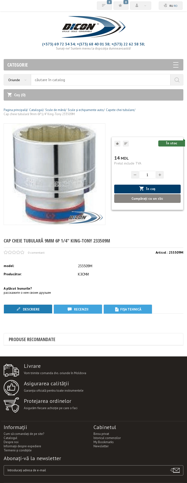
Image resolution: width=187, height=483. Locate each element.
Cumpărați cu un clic (147, 198)
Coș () (16, 94)
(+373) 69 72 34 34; (59, 44)
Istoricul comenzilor (107, 438)
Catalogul (10, 438)
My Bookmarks (104, 442)
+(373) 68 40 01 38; (93, 44)
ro (176, 6)
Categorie (92, 64)
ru (171, 6)
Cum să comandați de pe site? (24, 434)
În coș (147, 188)
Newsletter (101, 446)
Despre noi (11, 442)
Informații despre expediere (22, 446)
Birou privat (101, 434)
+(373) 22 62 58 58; (128, 44)
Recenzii (77, 309)
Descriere (28, 309)
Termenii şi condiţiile (18, 450)
